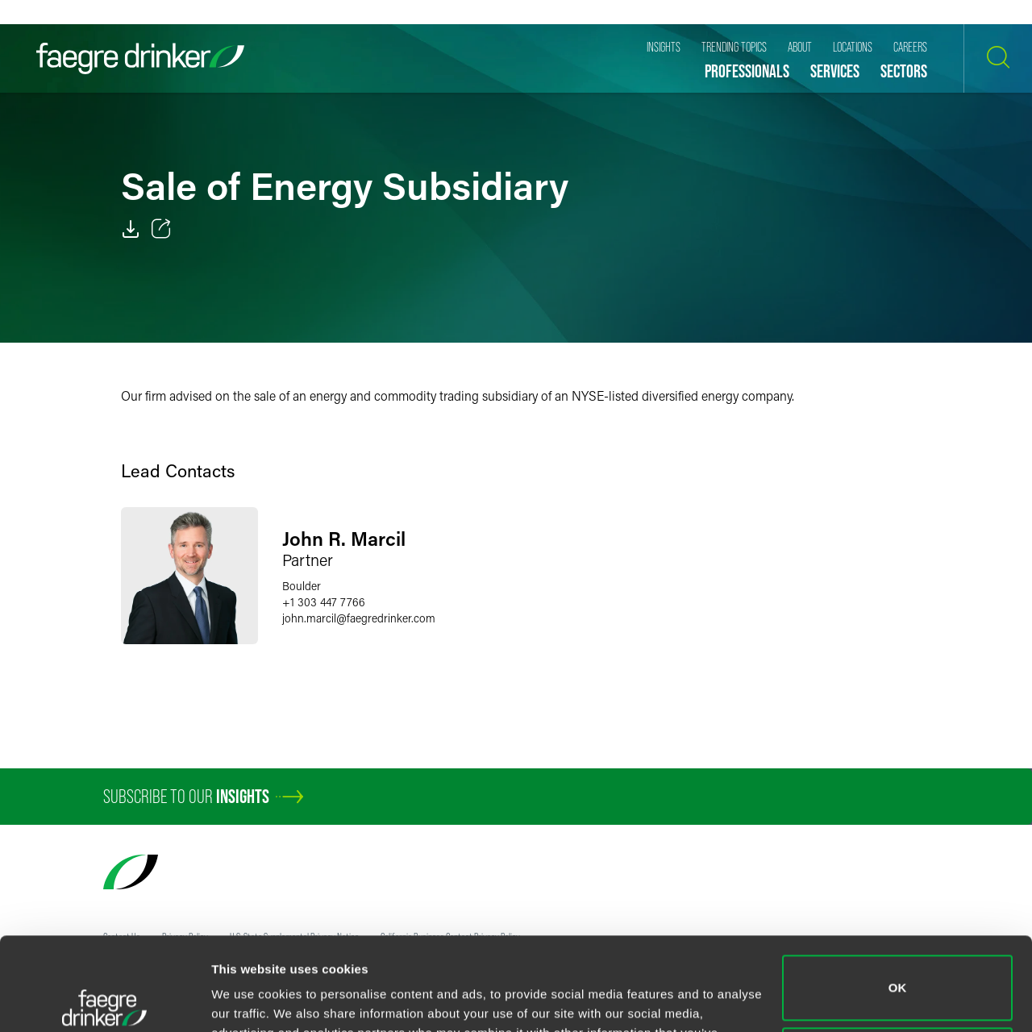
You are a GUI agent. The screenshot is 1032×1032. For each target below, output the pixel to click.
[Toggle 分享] (161, 229)
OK (897, 891)
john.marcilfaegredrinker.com (358, 618)
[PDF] (130, 229)
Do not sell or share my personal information (898, 963)
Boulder (301, 585)
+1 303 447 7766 (323, 602)
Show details (248, 1000)
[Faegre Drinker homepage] (140, 58)
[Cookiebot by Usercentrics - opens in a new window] (104, 1000)
